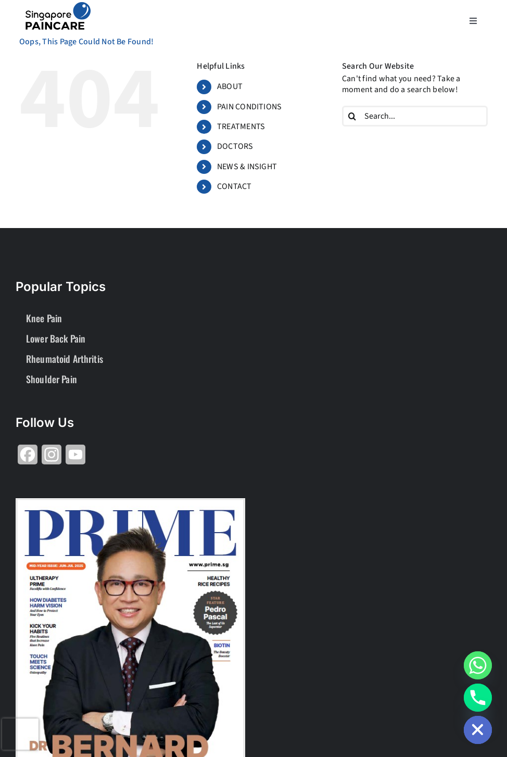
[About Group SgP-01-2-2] (58, 6)
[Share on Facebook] (28, 458)
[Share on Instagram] (52, 458)
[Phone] (478, 698)
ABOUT (230, 86)
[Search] (352, 116)
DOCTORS (235, 146)
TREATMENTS (241, 126)
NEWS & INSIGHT (247, 166)
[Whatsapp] (478, 665)
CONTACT (234, 186)
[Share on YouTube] (75, 458)
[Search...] (415, 116)
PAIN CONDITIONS (249, 106)
